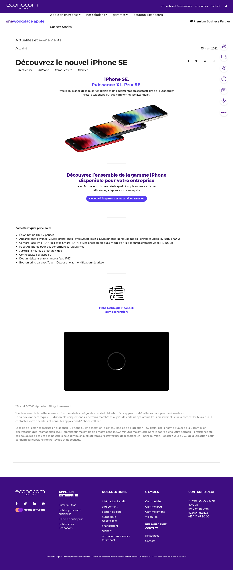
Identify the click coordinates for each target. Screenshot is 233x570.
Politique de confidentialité (77, 556)
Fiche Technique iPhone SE (116, 308)
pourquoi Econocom (148, 15)
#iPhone (43, 70)
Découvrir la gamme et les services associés (116, 198)
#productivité (63, 70)
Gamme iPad (153, 506)
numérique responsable (109, 518)
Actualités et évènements (38, 40)
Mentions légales (54, 556)
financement (110, 525)
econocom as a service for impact (116, 538)
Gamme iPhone (155, 511)
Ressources (152, 535)
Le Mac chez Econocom (66, 526)
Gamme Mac (153, 501)
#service (83, 70)
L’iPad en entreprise (71, 519)
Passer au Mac (67, 505)
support (107, 531)
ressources (201, 6)
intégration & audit (114, 501)
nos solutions (95, 15)
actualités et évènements (176, 6)
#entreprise (25, 70)
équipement (110, 506)
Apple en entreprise (64, 15)
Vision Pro (151, 517)
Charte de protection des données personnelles (114, 556)
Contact (150, 541)
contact (215, 6)
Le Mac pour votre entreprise (70, 512)
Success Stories (61, 27)
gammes (119, 15)
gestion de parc (111, 511)
